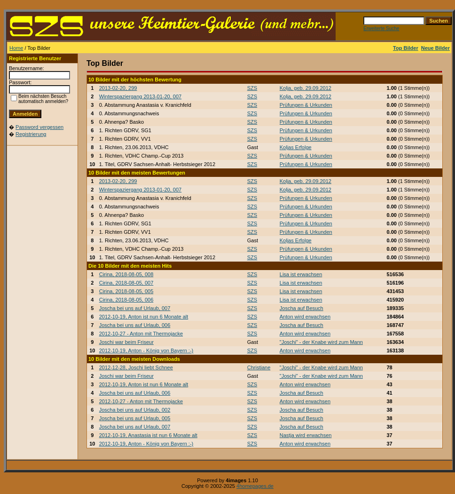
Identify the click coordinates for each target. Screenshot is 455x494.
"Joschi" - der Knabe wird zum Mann (321, 342)
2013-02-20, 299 (118, 88)
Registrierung (31, 134)
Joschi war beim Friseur (126, 342)
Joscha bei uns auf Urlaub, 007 (135, 308)
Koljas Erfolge (296, 147)
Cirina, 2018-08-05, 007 (126, 283)
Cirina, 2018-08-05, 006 (126, 300)
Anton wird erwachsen (305, 316)
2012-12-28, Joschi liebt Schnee (136, 367)
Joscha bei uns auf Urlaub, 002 (135, 410)
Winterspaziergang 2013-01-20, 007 (140, 96)
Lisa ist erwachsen (301, 274)
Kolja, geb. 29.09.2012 (305, 88)
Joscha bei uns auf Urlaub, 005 (135, 418)
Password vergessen (39, 127)
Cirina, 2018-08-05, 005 (126, 291)
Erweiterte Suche (381, 28)
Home (16, 48)
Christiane (259, 367)
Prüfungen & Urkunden (306, 105)
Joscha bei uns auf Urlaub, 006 (135, 325)
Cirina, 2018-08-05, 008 (126, 274)
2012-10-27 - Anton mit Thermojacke (141, 333)
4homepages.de (255, 486)
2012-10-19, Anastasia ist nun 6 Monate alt (148, 435)
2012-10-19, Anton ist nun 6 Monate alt (143, 316)
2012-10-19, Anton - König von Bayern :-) (146, 350)
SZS (252, 88)
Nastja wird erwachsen (306, 435)
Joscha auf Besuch (301, 308)
